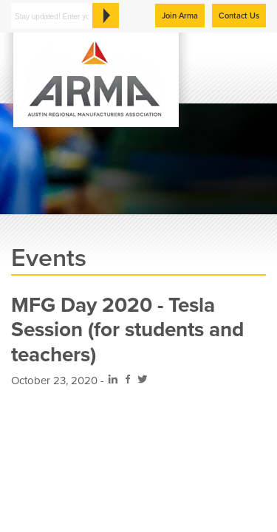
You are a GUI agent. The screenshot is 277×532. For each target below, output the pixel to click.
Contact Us (239, 16)
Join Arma (180, 16)
